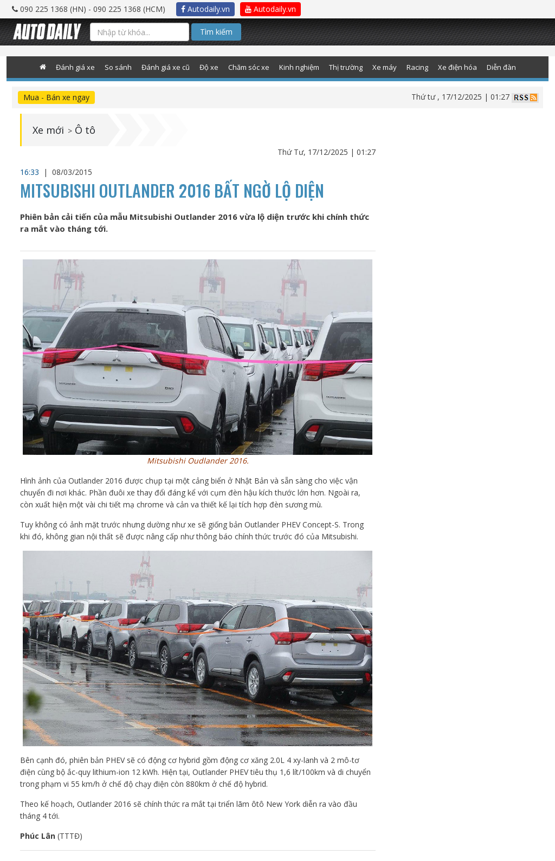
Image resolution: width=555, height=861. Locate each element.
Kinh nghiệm (299, 67)
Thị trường (346, 67)
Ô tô (85, 130)
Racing (417, 67)
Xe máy (384, 67)
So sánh (118, 67)
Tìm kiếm (216, 32)
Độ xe (208, 67)
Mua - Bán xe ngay (56, 97)
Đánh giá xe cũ (165, 67)
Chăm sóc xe (248, 67)
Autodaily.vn (205, 9)
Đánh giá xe (75, 67)
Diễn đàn (501, 67)
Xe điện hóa (457, 67)
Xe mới (48, 130)
